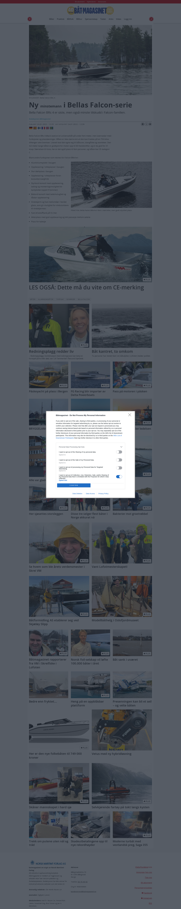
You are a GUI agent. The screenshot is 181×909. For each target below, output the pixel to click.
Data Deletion (77, 493)
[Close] (130, 415)
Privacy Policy (103, 493)
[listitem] (90, 447)
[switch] (119, 452)
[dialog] (90, 454)
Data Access (90, 493)
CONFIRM (73, 485)
